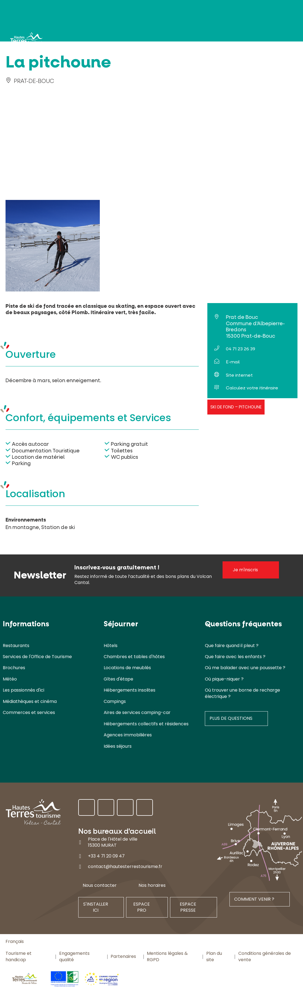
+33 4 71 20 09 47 (106, 856)
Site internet (239, 375)
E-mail (233, 362)
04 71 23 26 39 (240, 349)
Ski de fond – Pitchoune (236, 407)
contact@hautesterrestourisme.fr (125, 866)
